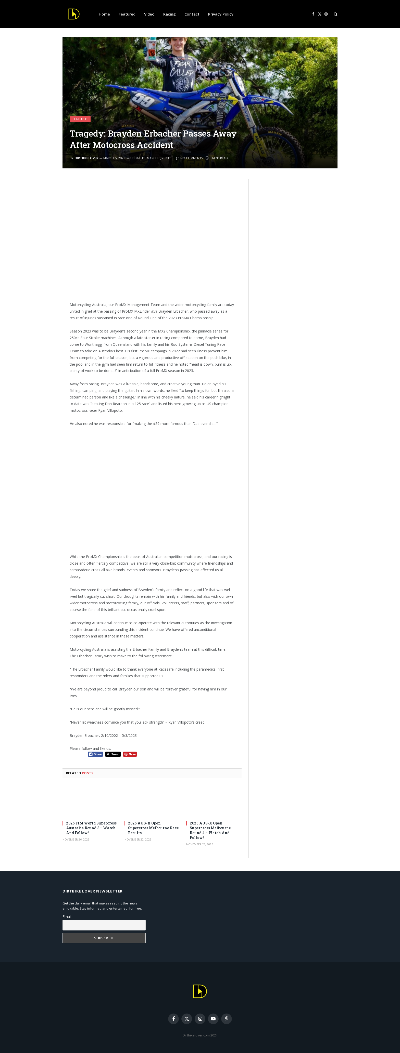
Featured (127, 14)
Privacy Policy (220, 14)
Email (66, 916)
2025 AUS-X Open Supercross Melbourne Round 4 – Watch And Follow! (210, 830)
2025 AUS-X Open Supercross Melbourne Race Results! (153, 828)
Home (104, 14)
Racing (169, 14)
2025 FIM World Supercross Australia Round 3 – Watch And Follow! (91, 828)
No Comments (189, 158)
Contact (191, 14)
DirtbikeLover (86, 158)
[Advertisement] (152, 240)
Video (149, 14)
